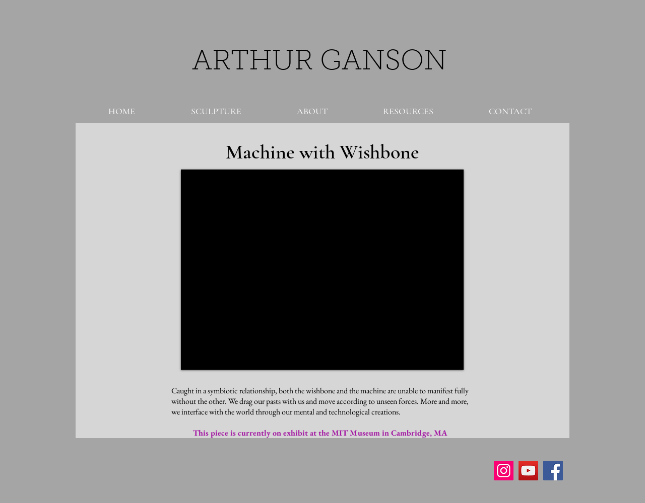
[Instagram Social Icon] (503, 470)
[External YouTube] (322, 270)
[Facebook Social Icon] (553, 470)
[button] (216, 111)
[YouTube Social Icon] (528, 470)
